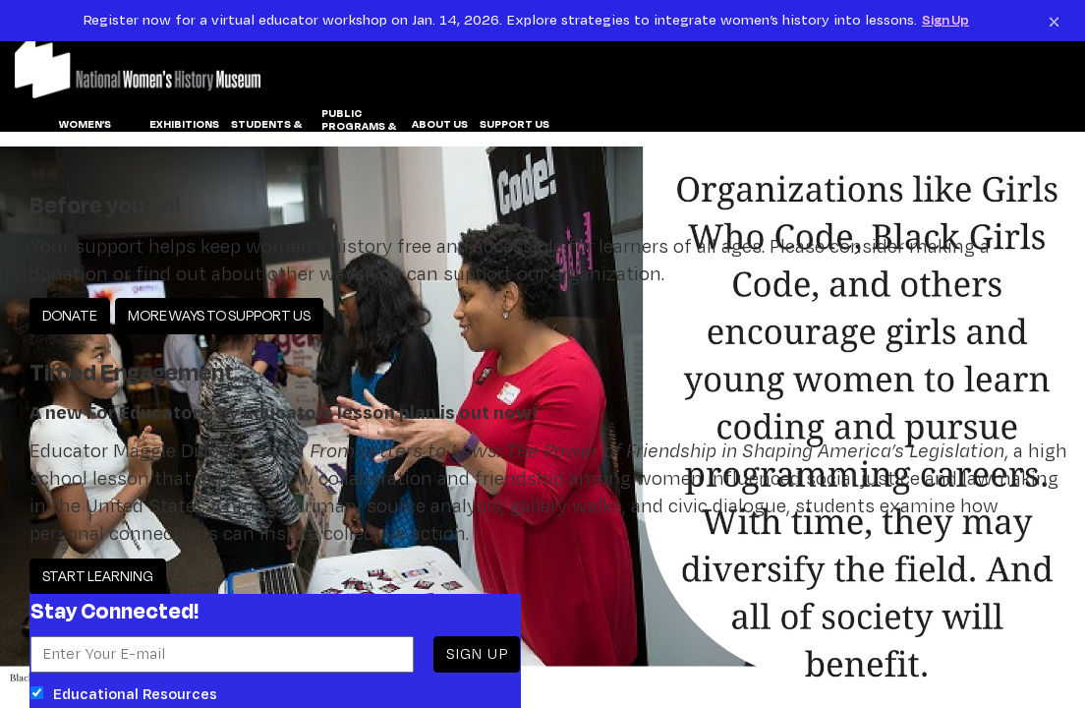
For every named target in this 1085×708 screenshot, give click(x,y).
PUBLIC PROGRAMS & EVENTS (358, 127)
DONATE (69, 315)
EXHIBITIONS (184, 125)
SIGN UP (476, 653)
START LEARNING (97, 575)
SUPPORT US (514, 125)
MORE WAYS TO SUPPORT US (219, 315)
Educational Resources (123, 693)
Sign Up (945, 20)
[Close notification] (1053, 20)
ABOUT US (440, 125)
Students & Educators (266, 131)
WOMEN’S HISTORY (85, 131)
